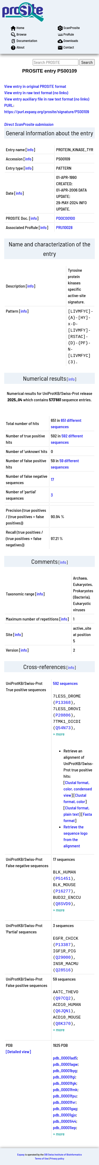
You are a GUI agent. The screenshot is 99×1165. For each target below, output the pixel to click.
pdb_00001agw (65, 1064)
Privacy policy (57, 1158)
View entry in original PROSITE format (35, 86)
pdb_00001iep (64, 1127)
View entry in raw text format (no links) (36, 92)
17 (52, 479)
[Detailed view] (18, 1051)
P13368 (63, 702)
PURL (8, 105)
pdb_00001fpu (65, 1095)
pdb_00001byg (65, 1070)
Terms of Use (41, 1158)
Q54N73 (63, 727)
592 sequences (65, 683)
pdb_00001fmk (65, 1089)
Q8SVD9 (63, 903)
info (30, 149)
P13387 (63, 944)
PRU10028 (64, 227)
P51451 (63, 878)
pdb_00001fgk (64, 1083)
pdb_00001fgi (64, 1076)
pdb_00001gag (65, 1108)
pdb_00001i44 (64, 1121)
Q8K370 (63, 1023)
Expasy (21, 1154)
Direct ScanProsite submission (28, 124)
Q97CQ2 (63, 998)
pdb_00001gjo (64, 1114)
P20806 (63, 715)
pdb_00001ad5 (65, 1057)
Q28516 (63, 970)
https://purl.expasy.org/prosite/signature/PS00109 (46, 111)
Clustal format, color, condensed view (78, 789)
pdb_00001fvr (64, 1102)
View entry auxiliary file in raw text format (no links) (46, 98)
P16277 (63, 891)
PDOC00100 (65, 218)
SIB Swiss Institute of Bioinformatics (63, 1154)
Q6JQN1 (63, 1011)
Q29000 (63, 957)
